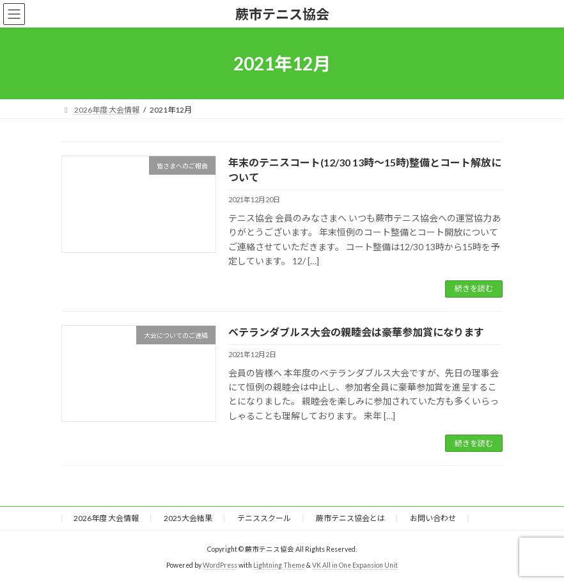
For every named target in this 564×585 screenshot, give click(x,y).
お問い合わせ (433, 518)
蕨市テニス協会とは (350, 518)
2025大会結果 (188, 518)
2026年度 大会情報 (106, 518)
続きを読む (474, 288)
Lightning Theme (279, 565)
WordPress (220, 565)
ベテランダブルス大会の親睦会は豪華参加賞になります (356, 332)
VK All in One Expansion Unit (355, 565)
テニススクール (264, 518)
